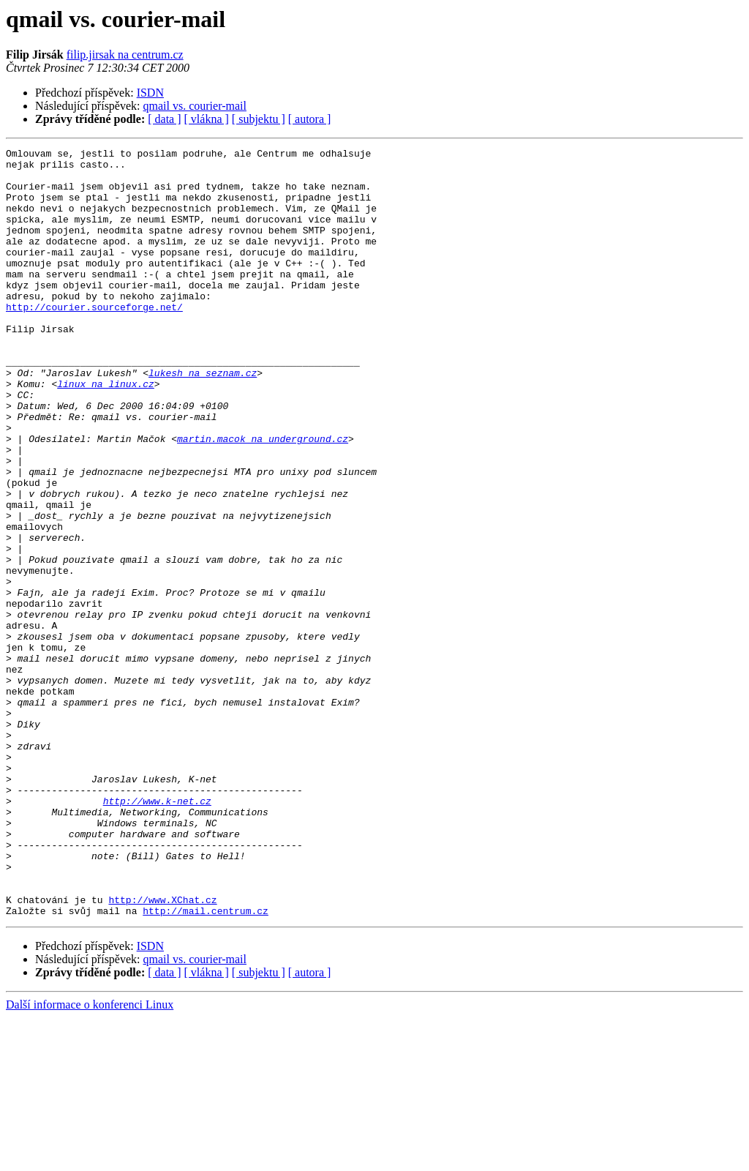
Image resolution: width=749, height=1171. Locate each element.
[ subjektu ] (258, 119)
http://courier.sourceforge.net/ (94, 339)
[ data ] (164, 119)
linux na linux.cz (105, 431)
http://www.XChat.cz (162, 1051)
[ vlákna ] (206, 119)
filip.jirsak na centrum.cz (125, 54)
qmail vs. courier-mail (194, 106)
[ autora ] (309, 119)
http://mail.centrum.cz (205, 1064)
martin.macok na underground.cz (262, 497)
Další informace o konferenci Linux (89, 1158)
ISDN (150, 92)
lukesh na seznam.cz (202, 418)
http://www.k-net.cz (157, 932)
